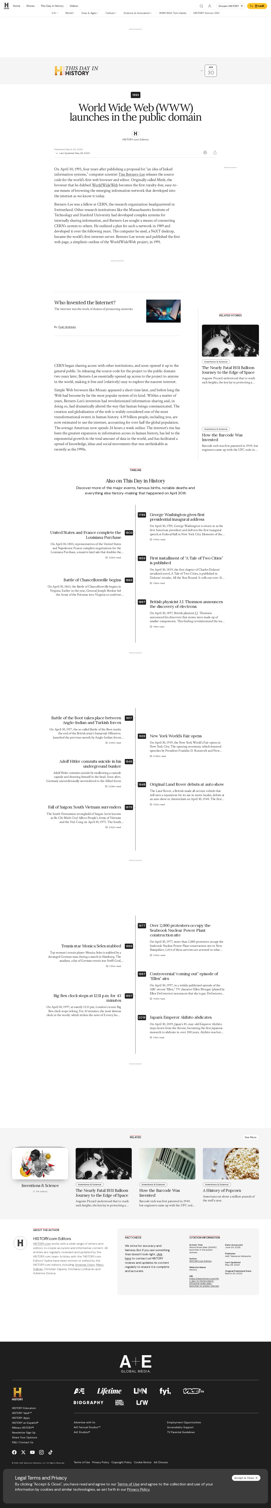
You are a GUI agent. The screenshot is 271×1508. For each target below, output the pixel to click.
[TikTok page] (50, 1442)
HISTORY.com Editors (200, 1251)
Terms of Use (128, 1484)
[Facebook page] (14, 1442)
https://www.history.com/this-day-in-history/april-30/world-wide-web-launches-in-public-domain (204, 1272)
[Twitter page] (23, 1442)
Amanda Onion (85, 1255)
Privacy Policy (138, 1489)
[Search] (201, 6)
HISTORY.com (42, 1233)
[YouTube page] (32, 1442)
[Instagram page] (41, 1442)
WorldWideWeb (105, 185)
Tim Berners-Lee (131, 174)
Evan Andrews (67, 295)
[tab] (55, 13)
